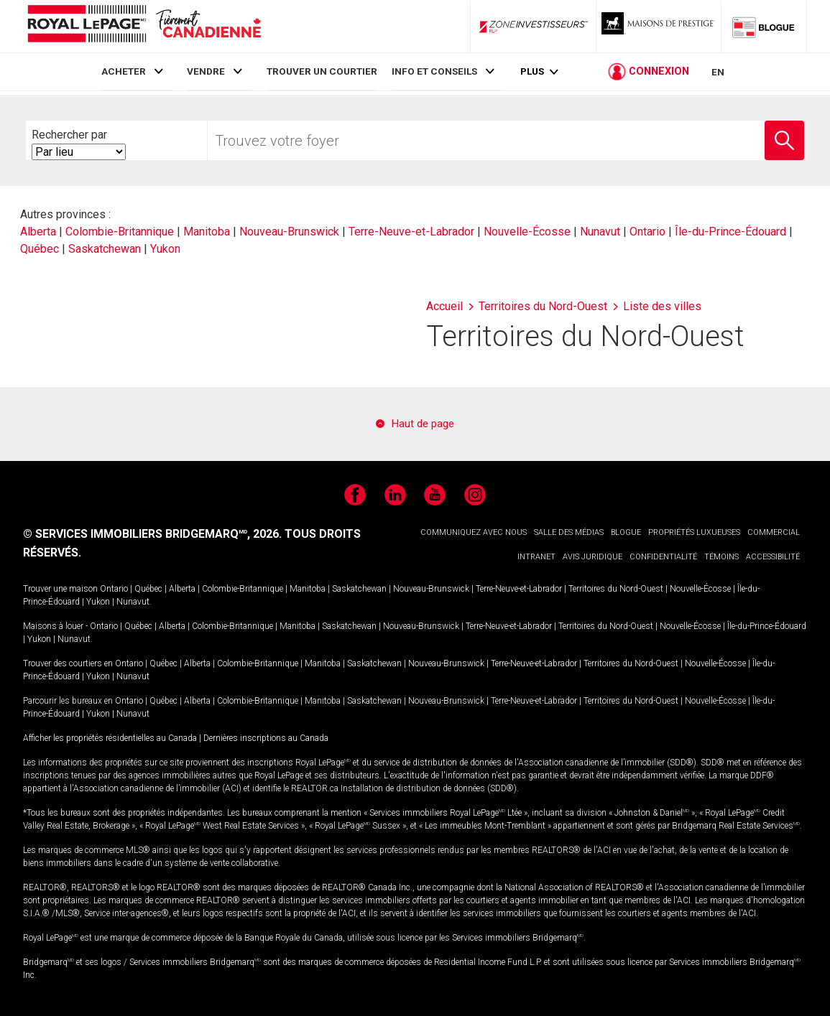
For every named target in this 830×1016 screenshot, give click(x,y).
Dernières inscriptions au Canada (265, 738)
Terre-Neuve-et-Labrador (411, 231)
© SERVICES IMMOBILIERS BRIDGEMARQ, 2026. (152, 534)
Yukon (165, 249)
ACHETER (123, 71)
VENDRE (206, 71)
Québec (39, 249)
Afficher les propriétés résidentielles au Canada (110, 738)
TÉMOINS (721, 556)
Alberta (38, 231)
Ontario (647, 231)
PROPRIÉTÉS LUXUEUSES (694, 532)
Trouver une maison (60, 589)
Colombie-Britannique (119, 231)
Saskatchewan (104, 249)
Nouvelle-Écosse (527, 231)
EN (717, 73)
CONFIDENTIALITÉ (663, 556)
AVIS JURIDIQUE (592, 556)
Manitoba (206, 231)
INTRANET (536, 556)
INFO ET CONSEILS (434, 71)
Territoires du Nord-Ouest (615, 589)
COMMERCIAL (773, 532)
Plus (532, 72)
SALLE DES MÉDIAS (569, 532)
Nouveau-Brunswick (289, 231)
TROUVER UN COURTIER (322, 71)
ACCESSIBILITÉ (773, 556)
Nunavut (600, 231)
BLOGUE (626, 532)
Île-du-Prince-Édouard (730, 231)
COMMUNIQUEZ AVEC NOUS (473, 532)
